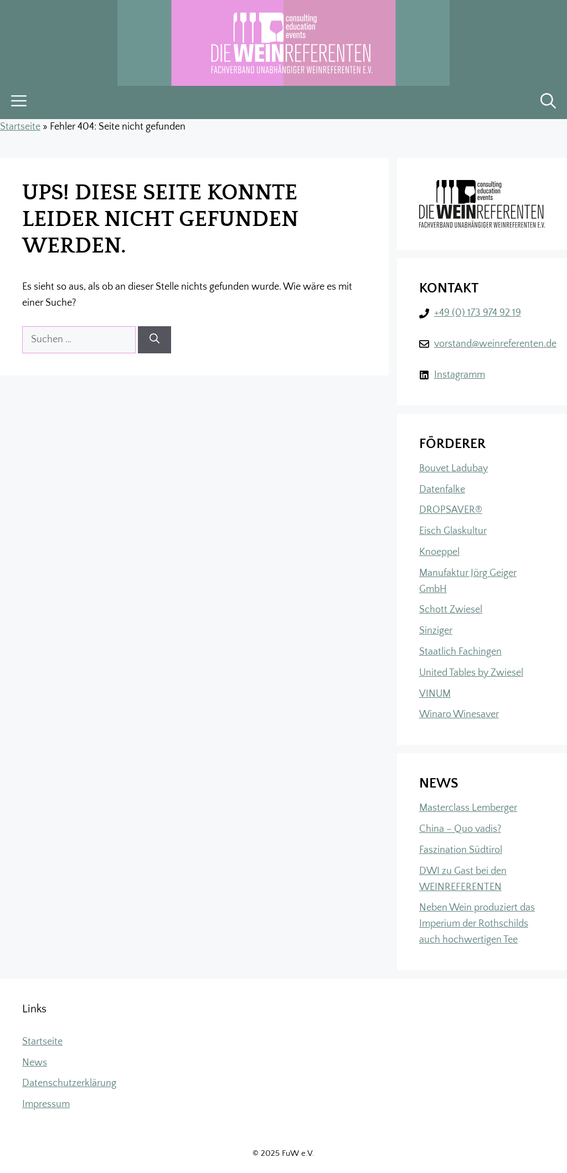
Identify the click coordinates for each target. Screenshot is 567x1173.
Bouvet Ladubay (453, 468)
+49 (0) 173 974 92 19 (477, 312)
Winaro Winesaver (459, 714)
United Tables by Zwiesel (471, 672)
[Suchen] (154, 339)
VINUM (435, 693)
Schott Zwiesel (450, 609)
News (34, 1062)
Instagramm (459, 374)
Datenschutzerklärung (69, 1083)
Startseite (20, 126)
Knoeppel (439, 552)
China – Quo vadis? (460, 829)
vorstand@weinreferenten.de (495, 343)
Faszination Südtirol (460, 850)
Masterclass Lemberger (468, 808)
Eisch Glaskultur (453, 531)
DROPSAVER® (450, 510)
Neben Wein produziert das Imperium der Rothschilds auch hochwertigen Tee (477, 923)
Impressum (46, 1104)
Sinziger (435, 630)
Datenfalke (442, 489)
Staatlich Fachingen (460, 651)
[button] (548, 102)
